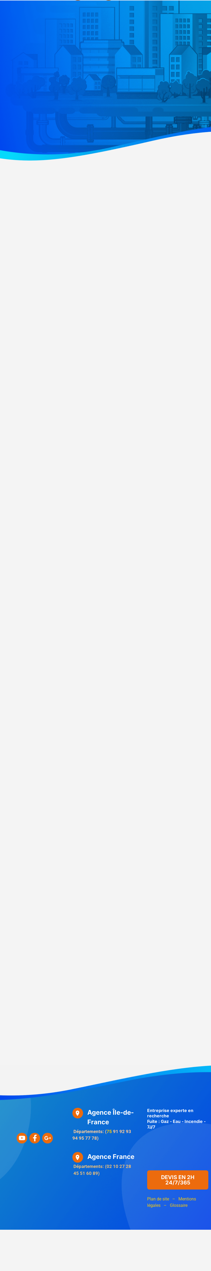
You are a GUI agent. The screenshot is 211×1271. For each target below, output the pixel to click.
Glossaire (178, 1205)
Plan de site (158, 1198)
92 (122, 1131)
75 (109, 1131)
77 (88, 1138)
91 (115, 1131)
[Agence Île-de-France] (77, 1113)
